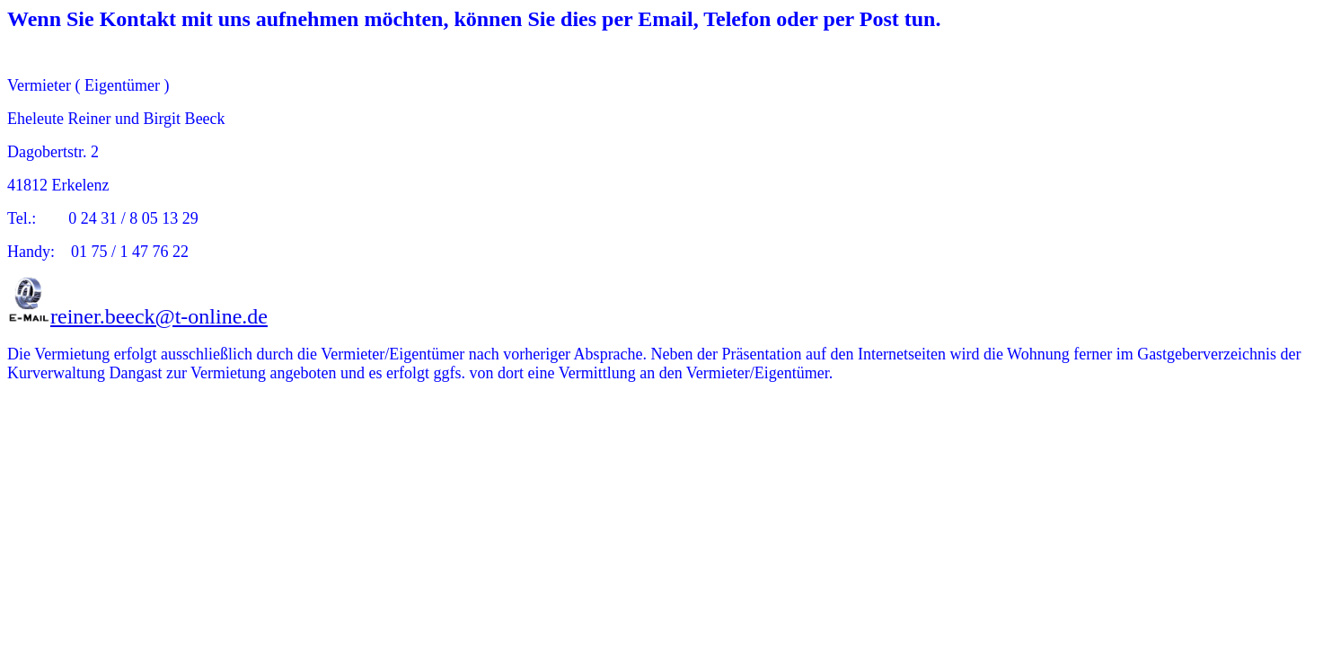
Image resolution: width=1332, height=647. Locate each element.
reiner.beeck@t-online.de (159, 316)
